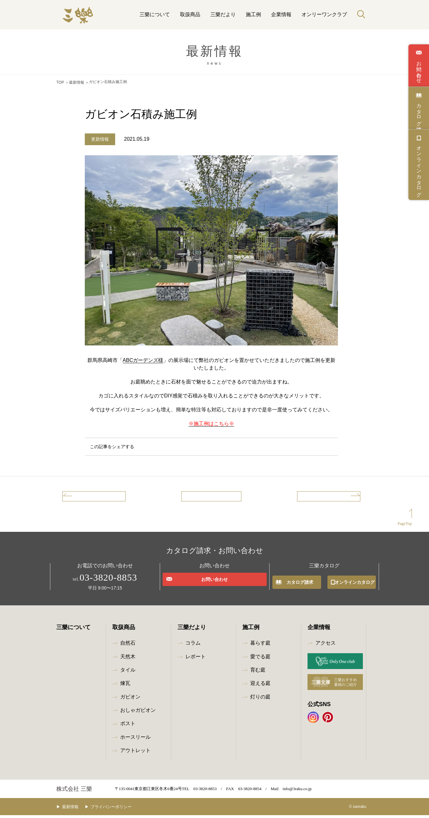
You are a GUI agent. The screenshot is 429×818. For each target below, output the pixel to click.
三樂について (155, 14)
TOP (60, 82)
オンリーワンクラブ (324, 14)
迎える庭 (260, 686)
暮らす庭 (260, 645)
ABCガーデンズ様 (143, 358)
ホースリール (135, 740)
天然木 (127, 659)
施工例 (253, 14)
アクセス (325, 645)
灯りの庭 (260, 699)
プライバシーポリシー (120, 810)
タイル (127, 672)
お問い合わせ (418, 69)
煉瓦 (125, 686)
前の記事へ (86, 496)
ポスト (127, 726)
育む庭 (257, 672)
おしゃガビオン (138, 713)
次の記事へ (337, 496)
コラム (193, 645)
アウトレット (135, 753)
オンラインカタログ (418, 168)
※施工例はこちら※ (211, 422)
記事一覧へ (211, 496)
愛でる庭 (260, 659)
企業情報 (281, 14)
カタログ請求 (418, 111)
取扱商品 (190, 14)
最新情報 (76, 82)
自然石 (127, 645)
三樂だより (223, 14)
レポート (195, 659)
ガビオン (130, 699)
